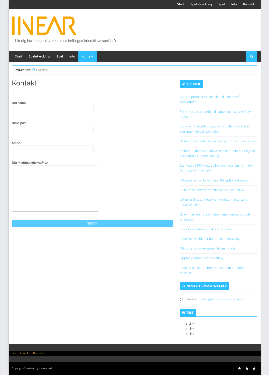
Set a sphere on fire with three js (222, 299)
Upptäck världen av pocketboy (202, 258)
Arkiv (23, 353)
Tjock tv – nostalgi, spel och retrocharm (208, 229)
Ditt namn (53, 107)
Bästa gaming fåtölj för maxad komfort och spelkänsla (218, 141)
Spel (221, 4)
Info (234, 4)
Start (180, 4)
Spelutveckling (201, 4)
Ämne (53, 147)
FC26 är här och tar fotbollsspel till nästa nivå (212, 190)
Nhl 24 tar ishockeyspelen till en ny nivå (208, 248)
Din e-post (53, 127)
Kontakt (248, 4)
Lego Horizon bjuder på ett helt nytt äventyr (211, 238)
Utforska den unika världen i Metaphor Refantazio (214, 180)
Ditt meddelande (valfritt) (55, 186)
